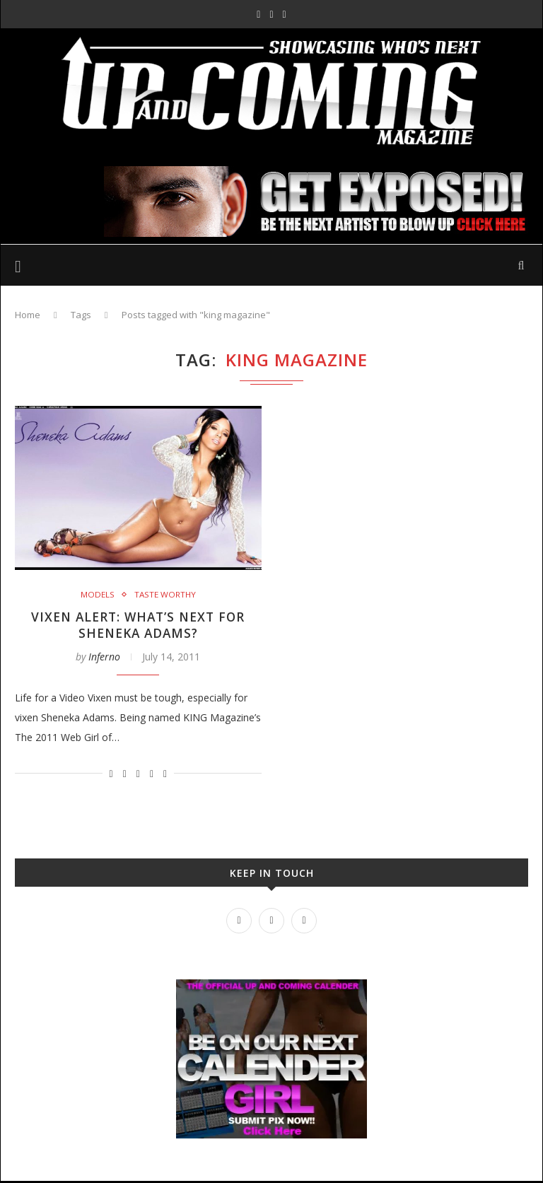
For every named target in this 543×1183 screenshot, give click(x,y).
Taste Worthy (165, 595)
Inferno (104, 658)
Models (97, 595)
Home (27, 314)
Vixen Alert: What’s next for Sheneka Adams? (138, 626)
